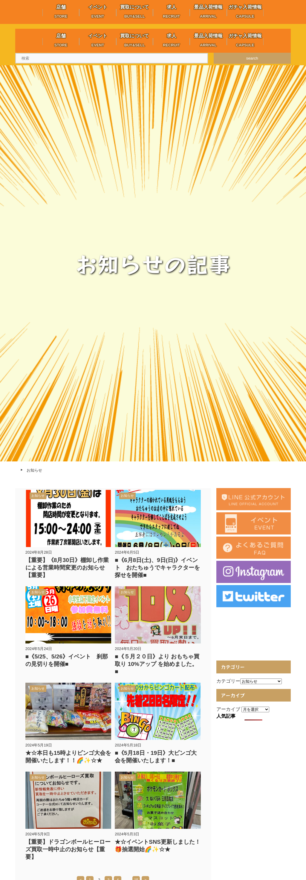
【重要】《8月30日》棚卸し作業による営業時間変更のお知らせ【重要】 (67, 567)
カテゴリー (228, 681)
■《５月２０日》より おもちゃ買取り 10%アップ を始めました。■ (157, 664)
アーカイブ (228, 709)
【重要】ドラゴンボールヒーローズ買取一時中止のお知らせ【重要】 (68, 849)
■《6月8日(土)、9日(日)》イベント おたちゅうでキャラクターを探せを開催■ (157, 567)
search (252, 58)
